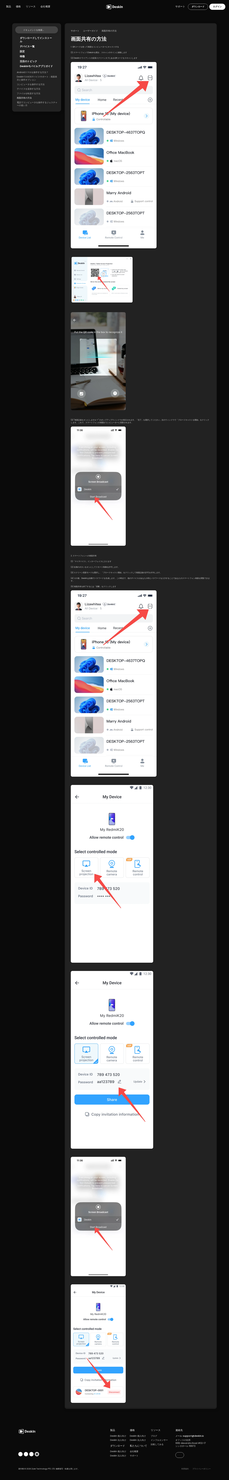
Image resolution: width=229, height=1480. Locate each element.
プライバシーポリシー (201, 1468)
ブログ (154, 1435)
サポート (134, 1455)
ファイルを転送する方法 (28, 93)
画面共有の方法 (24, 97)
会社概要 (134, 1451)
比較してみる (157, 1444)
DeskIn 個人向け (118, 1435)
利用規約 (185, 1468)
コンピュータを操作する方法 (31, 84)
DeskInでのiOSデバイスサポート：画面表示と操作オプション (37, 78)
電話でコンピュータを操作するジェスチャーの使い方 (37, 104)
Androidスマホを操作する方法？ (32, 72)
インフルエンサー (159, 1440)
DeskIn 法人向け (118, 1440)
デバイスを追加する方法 (28, 88)
